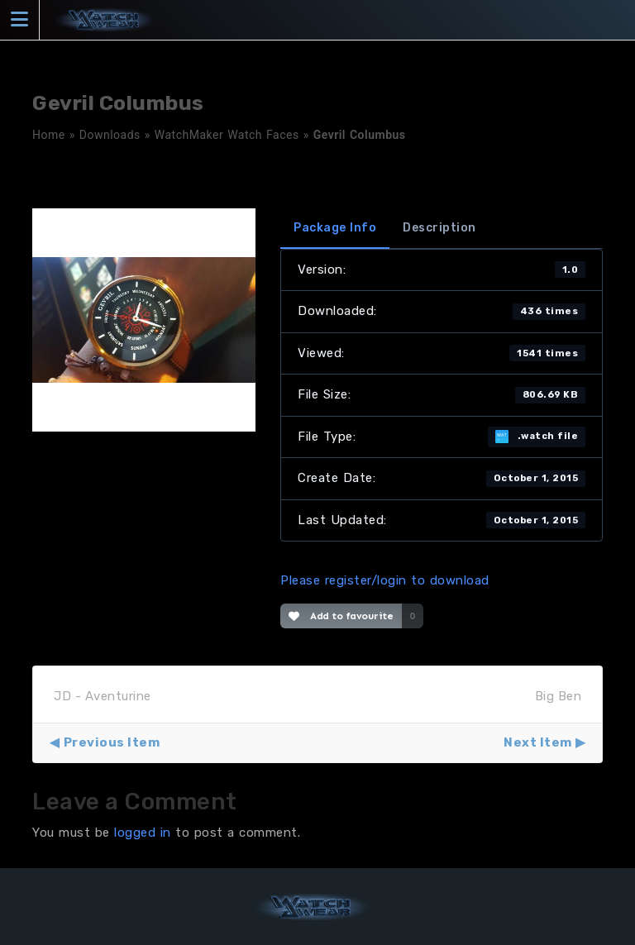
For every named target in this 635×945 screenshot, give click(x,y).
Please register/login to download (384, 580)
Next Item (538, 742)
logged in (142, 832)
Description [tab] (439, 228)
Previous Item (112, 742)
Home (48, 134)
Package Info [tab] (335, 228)
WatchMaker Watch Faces (227, 134)
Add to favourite (341, 616)
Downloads (110, 134)
